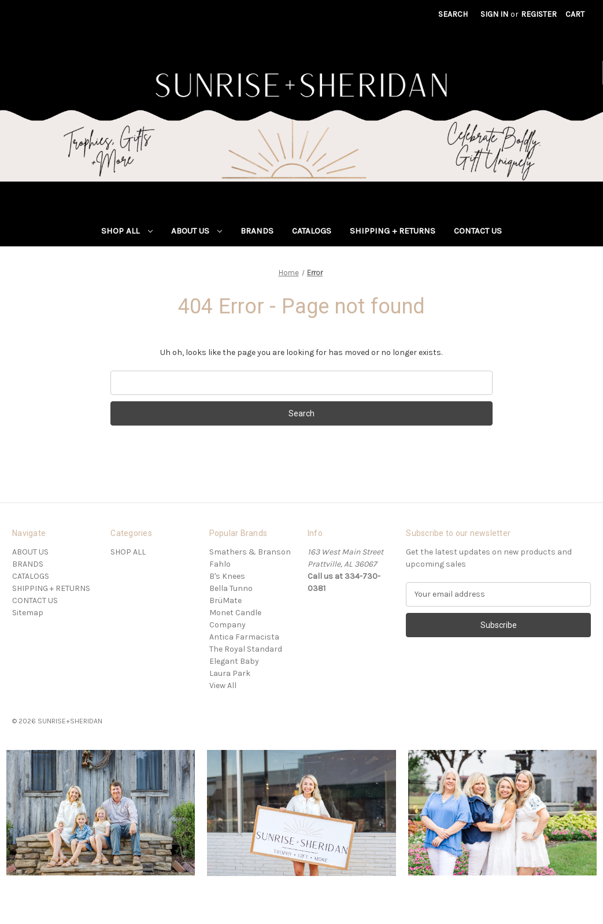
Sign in (494, 14)
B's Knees (227, 576)
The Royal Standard (245, 649)
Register (539, 14)
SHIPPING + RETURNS (392, 231)
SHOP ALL (127, 231)
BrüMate (225, 600)
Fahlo (220, 564)
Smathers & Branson (250, 552)
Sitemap (27, 613)
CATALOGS (311, 231)
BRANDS (257, 231)
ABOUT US (197, 231)
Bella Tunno (231, 588)
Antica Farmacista (244, 637)
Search (453, 14)
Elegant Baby (234, 661)
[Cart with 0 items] (575, 14)
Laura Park (229, 673)
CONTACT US (478, 231)
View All (222, 685)
